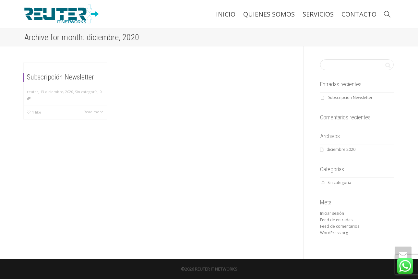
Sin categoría (86, 91)
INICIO (225, 14)
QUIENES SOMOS (269, 14)
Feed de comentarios (339, 226)
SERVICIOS (318, 14)
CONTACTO (358, 14)
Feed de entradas (336, 220)
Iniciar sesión (332, 213)
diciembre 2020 (341, 149)
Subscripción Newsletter (60, 77)
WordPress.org (334, 233)
